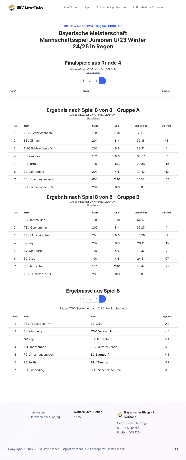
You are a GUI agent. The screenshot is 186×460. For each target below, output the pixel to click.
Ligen (87, 7)
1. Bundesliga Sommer (112, 7)
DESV (77, 417)
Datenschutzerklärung (45, 417)
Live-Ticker (70, 7)
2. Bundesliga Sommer (148, 7)
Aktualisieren (93, 72)
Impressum (37, 412)
